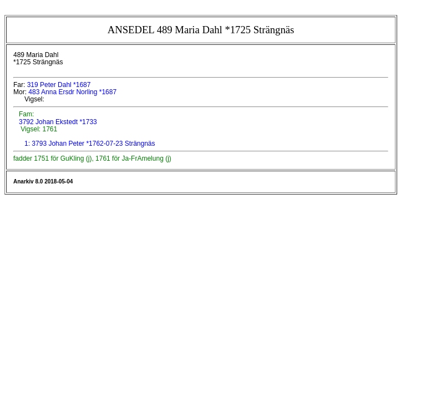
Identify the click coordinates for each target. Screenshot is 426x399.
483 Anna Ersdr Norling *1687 (72, 92)
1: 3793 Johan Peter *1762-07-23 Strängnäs (89, 143)
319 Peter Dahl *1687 (59, 85)
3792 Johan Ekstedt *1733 (57, 122)
